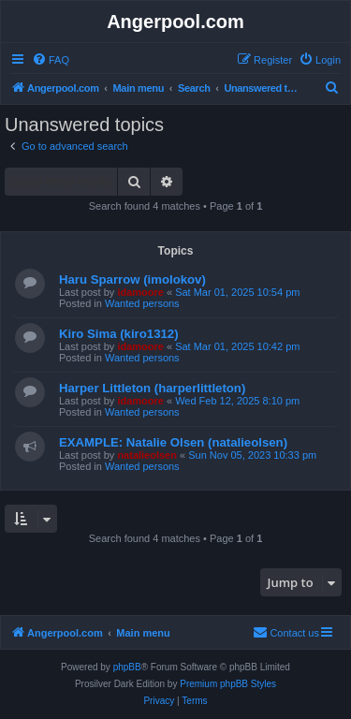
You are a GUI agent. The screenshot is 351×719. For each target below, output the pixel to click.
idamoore (140, 292)
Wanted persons (142, 303)
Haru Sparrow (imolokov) (132, 279)
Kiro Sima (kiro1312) (119, 334)
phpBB (127, 667)
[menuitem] (50, 60)
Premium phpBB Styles (228, 684)
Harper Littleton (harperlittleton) (152, 388)
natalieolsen (147, 455)
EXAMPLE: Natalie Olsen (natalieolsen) (173, 442)
